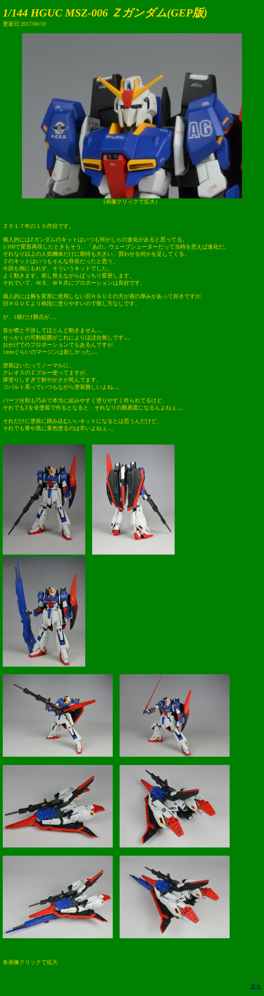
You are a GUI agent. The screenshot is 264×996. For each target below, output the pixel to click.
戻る (255, 986)
